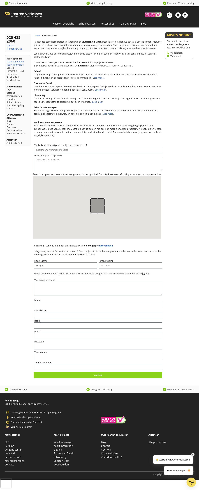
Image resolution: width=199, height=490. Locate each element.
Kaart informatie (15, 64)
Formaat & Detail (15, 70)
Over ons (11, 127)
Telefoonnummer (43, 362)
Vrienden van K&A (16, 133)
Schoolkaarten (87, 23)
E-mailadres (40, 310)
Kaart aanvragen (15, 61)
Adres (37, 331)
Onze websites (14, 130)
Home (37, 35)
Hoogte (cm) (40, 261)
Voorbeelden (13, 80)
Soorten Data (13, 77)
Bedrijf (37, 321)
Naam (37, 300)
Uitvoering (12, 74)
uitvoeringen (106, 245)
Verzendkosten (14, 95)
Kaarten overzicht (63, 23)
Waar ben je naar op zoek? (48, 156)
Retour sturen (14, 102)
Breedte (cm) (106, 261)
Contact (10, 45)
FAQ (9, 89)
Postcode (39, 342)
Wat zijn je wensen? (44, 280)
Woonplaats (40, 352)
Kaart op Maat (127, 23)
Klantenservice (14, 48)
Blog (143, 23)
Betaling (11, 92)
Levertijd (11, 99)
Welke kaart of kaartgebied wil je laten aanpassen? (60, 145)
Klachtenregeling (15, 105)
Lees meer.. (98, 77)
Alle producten (14, 142)
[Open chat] (191, 482)
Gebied (10, 67)
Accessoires (107, 23)
